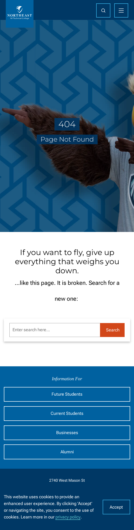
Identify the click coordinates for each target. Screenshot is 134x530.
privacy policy (67, 517)
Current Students (67, 413)
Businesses (67, 432)
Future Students (67, 394)
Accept (116, 507)
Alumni (67, 452)
